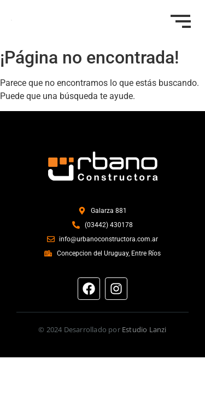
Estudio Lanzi (144, 329)
